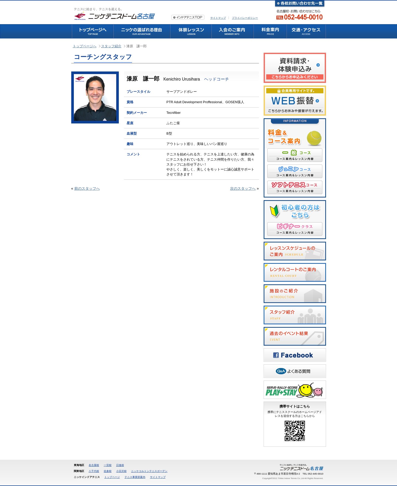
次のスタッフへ (243, 188)
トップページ (112, 477)
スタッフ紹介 (111, 46)
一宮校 (108, 465)
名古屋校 (94, 465)
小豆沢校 (121, 471)
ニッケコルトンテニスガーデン (149, 471)
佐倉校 (108, 471)
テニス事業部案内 (135, 477)
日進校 (120, 465)
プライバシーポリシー (245, 17)
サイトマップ (218, 17)
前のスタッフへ (87, 188)
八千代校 (94, 471)
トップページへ (84, 46)
